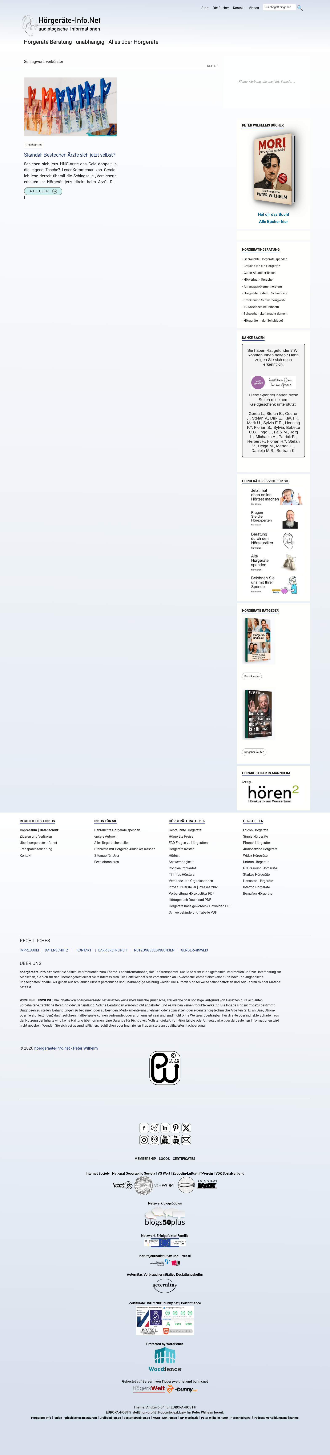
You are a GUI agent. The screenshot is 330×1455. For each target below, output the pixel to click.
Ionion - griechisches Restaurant (75, 1418)
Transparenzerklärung (36, 849)
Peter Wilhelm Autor (214, 1418)
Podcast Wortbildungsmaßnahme (276, 1418)
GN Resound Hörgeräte (260, 868)
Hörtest (174, 856)
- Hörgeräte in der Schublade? (262, 320)
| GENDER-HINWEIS (191, 950)
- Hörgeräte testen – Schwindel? (264, 293)
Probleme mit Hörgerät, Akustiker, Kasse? (124, 849)
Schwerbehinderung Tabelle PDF (193, 912)
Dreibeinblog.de (110, 1418)
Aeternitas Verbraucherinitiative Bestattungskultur (165, 1274)
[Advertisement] (266, 81)
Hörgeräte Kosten (181, 849)
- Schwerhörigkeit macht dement (264, 314)
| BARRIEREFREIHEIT (109, 950)
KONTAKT (83, 950)
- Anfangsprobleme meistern (262, 286)
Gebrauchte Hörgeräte (185, 830)
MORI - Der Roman (165, 1418)
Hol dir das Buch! (273, 214)
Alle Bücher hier (273, 221)
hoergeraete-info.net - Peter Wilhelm (66, 1048)
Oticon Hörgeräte (255, 830)
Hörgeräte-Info (41, 1418)
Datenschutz (49, 830)
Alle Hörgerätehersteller (111, 843)
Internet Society (98, 1173)
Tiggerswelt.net (173, 1381)
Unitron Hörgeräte (256, 862)
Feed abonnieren (106, 862)
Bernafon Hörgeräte (257, 893)
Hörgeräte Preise (181, 836)
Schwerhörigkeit (181, 862)
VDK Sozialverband (230, 1173)
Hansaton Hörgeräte (258, 881)
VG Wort (164, 1173)
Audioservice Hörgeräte (260, 849)
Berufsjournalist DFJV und (159, 1256)
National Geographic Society (133, 1173)
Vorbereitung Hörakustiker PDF (191, 893)
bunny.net (200, 1381)
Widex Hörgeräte (255, 856)
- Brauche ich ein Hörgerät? (261, 266)
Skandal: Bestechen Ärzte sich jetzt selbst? (69, 155)
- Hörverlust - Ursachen (258, 279)
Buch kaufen (251, 676)
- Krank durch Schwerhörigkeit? (263, 300)
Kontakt (239, 8)
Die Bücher (221, 8)
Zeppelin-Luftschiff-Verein (193, 1173)
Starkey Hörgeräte (256, 875)
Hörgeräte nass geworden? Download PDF (200, 906)
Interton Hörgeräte (256, 887)
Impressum (28, 830)
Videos (254, 8)
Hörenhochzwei (240, 1418)
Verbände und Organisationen (191, 881)
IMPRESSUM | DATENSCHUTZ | (47, 950)
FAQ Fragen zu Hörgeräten (188, 843)
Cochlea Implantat (182, 868)
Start (205, 8)
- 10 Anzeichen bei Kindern (260, 307)
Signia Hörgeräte (255, 836)
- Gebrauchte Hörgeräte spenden (264, 259)
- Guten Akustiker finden (258, 273)
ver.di (186, 1256)
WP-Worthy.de (189, 1418)
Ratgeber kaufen (254, 752)
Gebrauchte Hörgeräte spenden (117, 830)
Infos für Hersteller (182, 887)
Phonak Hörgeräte (256, 843)
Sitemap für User (106, 856)
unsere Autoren (105, 836)
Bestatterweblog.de (137, 1418)
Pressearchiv (208, 887)
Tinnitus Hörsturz (181, 875)
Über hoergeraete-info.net (38, 843)
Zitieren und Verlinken (36, 836)
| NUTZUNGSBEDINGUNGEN (151, 950)
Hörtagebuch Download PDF (190, 900)
